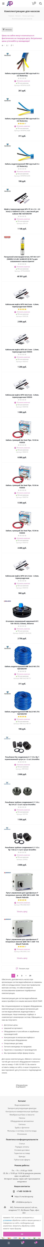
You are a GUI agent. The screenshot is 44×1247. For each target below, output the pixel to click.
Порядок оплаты (22, 1147)
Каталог (22, 1101)
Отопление (22, 1134)
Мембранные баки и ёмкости (22, 1115)
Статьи (22, 1143)
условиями (7, 1220)
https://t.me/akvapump (24, 1196)
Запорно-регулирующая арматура (22, 1108)
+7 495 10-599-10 (24, 1191)
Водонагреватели (22, 1105)
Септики (22, 1124)
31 (30, 976)
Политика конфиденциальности (22, 1139)
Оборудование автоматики (22, 1121)
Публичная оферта (22, 1160)
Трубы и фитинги (22, 1127)
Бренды (22, 1156)
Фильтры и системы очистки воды (22, 1131)
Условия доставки (22, 1150)
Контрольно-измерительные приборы (22, 1111)
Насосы (22, 1118)
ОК (22, 1234)
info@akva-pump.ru (24, 1202)
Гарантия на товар (22, 1153)
